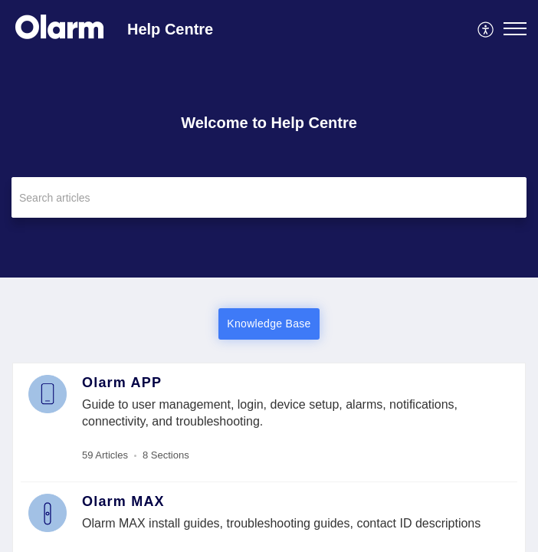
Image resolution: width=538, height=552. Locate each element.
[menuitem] (486, 28)
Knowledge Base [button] (268, 323)
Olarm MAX (123, 501)
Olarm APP (122, 382)
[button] (486, 28)
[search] (269, 197)
